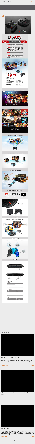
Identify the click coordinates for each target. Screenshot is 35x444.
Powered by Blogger (17, 440)
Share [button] (2, 365)
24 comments (5, 436)
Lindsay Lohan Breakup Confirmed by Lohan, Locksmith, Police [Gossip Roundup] (16, 392)
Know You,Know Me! (6, 1)
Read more (32, 365)
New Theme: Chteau (5, 428)
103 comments (5, 365)
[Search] (31, 1)
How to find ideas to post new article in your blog (10, 357)
